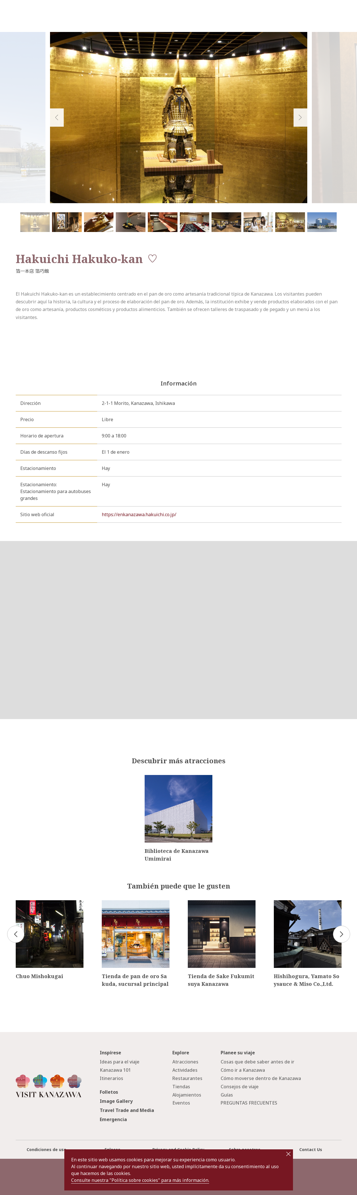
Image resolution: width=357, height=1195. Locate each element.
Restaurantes (187, 1078)
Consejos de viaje (240, 1086)
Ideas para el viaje (119, 1062)
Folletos (109, 1092)
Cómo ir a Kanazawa (243, 1070)
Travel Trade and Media (127, 1110)
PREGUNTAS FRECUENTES (249, 1103)
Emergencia (113, 1119)
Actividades (185, 1070)
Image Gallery (116, 1101)
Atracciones (185, 1062)
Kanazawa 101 (115, 1070)
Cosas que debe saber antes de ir (257, 1062)
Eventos (181, 1103)
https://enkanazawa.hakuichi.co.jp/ (139, 514)
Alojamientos (186, 1095)
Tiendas (181, 1086)
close (288, 1154)
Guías (227, 1095)
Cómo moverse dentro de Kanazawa (261, 1078)
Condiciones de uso (46, 1149)
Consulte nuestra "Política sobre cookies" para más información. (140, 1180)
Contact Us (310, 1149)
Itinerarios (111, 1078)
